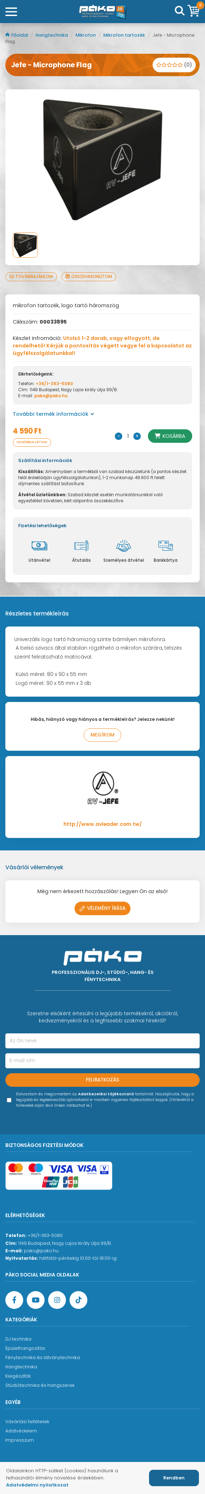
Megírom (102, 735)
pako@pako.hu (51, 396)
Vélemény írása (102, 908)
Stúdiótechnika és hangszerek (40, 1385)
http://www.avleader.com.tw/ (102, 824)
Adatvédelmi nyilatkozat (37, 1485)
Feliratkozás (102, 1079)
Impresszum (19, 1440)
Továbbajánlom (31, 276)
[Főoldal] (103, 12)
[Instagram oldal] (57, 1300)
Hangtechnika (52, 35)
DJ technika (18, 1339)
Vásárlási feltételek (27, 1422)
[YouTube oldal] (36, 1300)
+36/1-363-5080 (54, 384)
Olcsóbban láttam (32, 442)
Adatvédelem (21, 1431)
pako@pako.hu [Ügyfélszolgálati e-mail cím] (41, 1251)
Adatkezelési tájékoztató (106, 1094)
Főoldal (17, 35)
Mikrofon (86, 35)
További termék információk (53, 414)
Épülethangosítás (25, 1348)
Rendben (174, 1478)
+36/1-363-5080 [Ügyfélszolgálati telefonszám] (45, 1235)
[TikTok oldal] (78, 1300)
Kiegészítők (18, 1376)
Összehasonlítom (89, 276)
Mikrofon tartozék (124, 35)
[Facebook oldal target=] (14, 1300)
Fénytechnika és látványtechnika (42, 1357)
